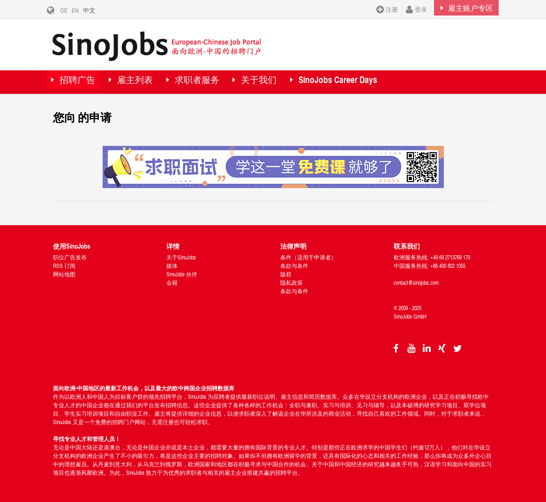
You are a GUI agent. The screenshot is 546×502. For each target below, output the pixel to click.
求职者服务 (212, 82)
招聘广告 (81, 82)
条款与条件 (294, 266)
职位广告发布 (70, 257)
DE (71, 10)
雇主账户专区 (464, 9)
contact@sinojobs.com (416, 283)
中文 (96, 10)
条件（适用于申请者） (308, 257)
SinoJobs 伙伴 (181, 274)
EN (82, 10)
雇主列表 (144, 82)
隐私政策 (291, 283)
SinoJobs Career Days (365, 82)
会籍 (172, 283)
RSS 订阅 (64, 266)
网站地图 (64, 274)
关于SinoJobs (181, 257)
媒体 (172, 266)
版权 (286, 274)
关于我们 (280, 82)
